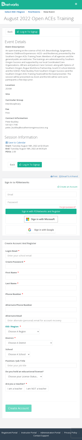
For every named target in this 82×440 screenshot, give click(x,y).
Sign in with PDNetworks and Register (41, 211)
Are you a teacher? (15, 383)
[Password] (41, 202)
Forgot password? (68, 207)
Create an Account (67, 186)
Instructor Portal (29, 432)
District (9, 338)
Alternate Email (13, 315)
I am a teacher (15, 388)
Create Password (14, 261)
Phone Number (13, 294)
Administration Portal (50, 432)
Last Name (10, 283)
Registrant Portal (9, 432)
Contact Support (41, 435)
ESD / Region (12, 326)
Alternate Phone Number (18, 305)
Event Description (14, 46)
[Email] (41, 194)
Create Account (18, 408)
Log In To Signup (27, 31)
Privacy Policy (70, 432)
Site (7, 94)
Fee (7, 109)
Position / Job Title (15, 360)
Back (10, 31)
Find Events (34, 11)
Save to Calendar (16, 142)
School (9, 349)
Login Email (11, 251)
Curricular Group (14, 100)
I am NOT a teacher (36, 388)
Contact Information (16, 118)
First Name (11, 272)
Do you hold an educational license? (24, 371)
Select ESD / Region (15, 11)
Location (10, 85)
